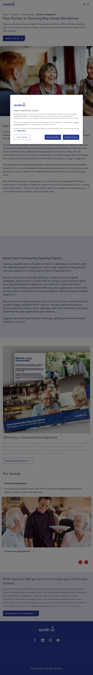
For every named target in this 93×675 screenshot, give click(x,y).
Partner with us (14, 38)
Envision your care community (21, 613)
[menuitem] (9, 4)
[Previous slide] (80, 562)
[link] (46, 517)
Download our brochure (18, 460)
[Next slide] (86, 562)
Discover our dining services (19, 551)
